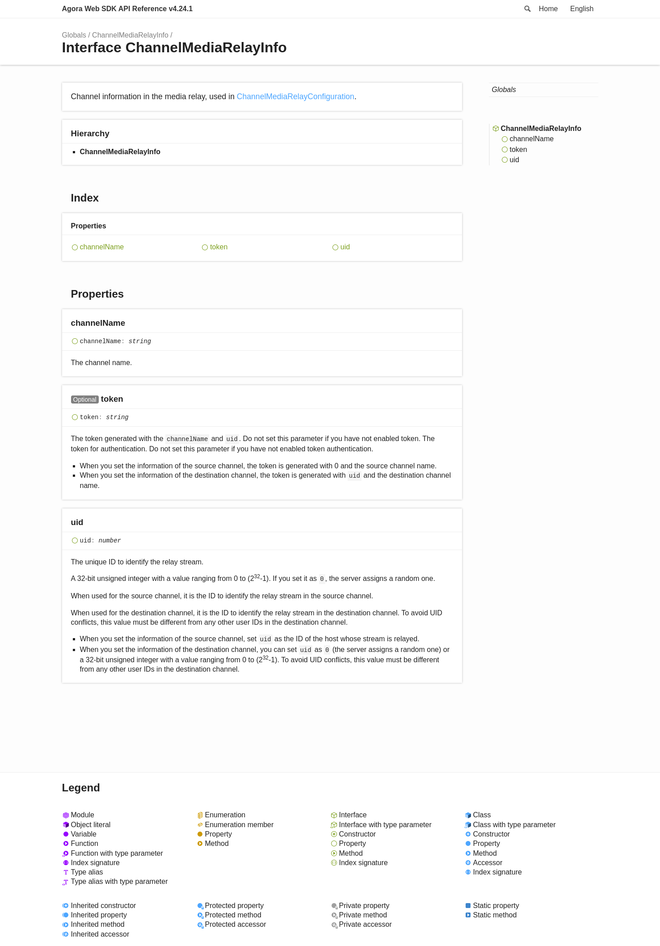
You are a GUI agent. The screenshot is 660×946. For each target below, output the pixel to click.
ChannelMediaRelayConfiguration (295, 96)
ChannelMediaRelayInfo (130, 35)
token (218, 247)
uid (345, 247)
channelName (102, 247)
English (581, 9)
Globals (74, 35)
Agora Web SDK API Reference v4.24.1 (127, 9)
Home (548, 9)
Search (527, 9)
